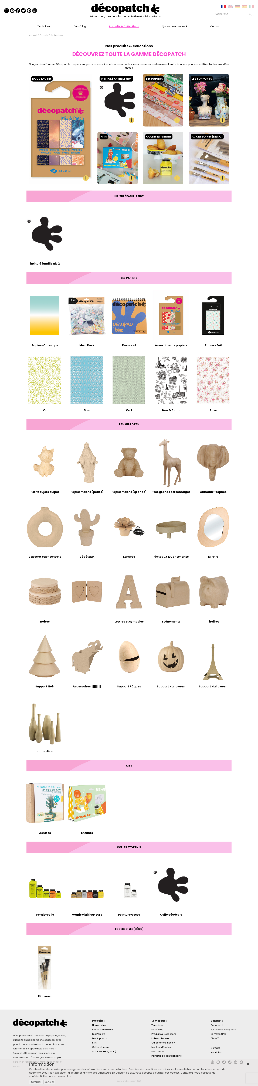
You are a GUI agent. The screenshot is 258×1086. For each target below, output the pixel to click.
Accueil (33, 35)
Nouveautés (99, 1025)
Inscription (216, 1052)
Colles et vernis (101, 1047)
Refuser (49, 1082)
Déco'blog (80, 26)
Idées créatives (160, 1038)
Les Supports (99, 1038)
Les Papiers (98, 1034)
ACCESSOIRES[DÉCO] (104, 1051)
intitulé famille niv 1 (102, 1029)
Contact (215, 26)
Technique (43, 26)
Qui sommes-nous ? (174, 26)
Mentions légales (161, 1047)
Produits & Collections (124, 26)
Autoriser (35, 1082)
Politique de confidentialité (166, 1055)
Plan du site (157, 1051)
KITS (94, 1042)
